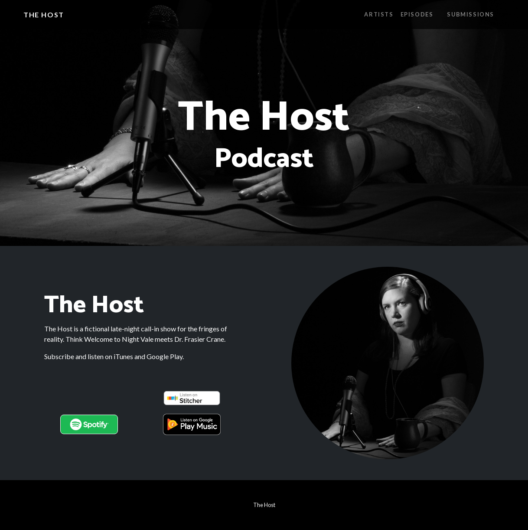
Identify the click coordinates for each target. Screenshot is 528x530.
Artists (378, 14)
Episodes (417, 14)
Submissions (470, 14)
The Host (43, 14)
